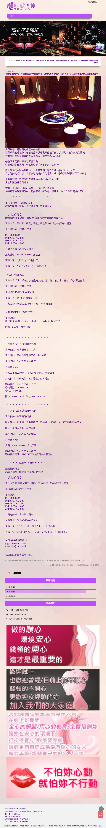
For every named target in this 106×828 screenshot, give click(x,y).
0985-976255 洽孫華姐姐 (17, 610)
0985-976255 (38, 811)
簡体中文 (97, 2)
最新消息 (12, 587)
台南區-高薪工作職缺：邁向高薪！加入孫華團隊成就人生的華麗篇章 (75, 565)
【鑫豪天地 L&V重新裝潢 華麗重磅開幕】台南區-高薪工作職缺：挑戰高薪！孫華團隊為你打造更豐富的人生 (44, 561)
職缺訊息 (12, 596)
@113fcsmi (16, 814)
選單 (12, 16)
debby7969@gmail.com (16, 614)
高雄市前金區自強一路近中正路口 (20, 619)
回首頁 (90, 2)
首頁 (10, 60)
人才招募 (17, 60)
